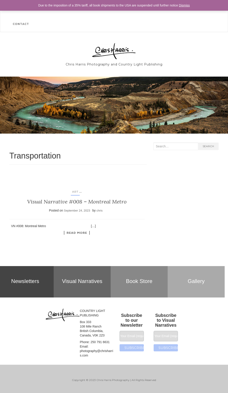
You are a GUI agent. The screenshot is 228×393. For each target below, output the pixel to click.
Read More (77, 232)
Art (75, 191)
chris (99, 210)
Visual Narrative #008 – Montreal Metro (77, 201)
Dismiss (184, 5)
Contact (21, 24)
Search (208, 146)
